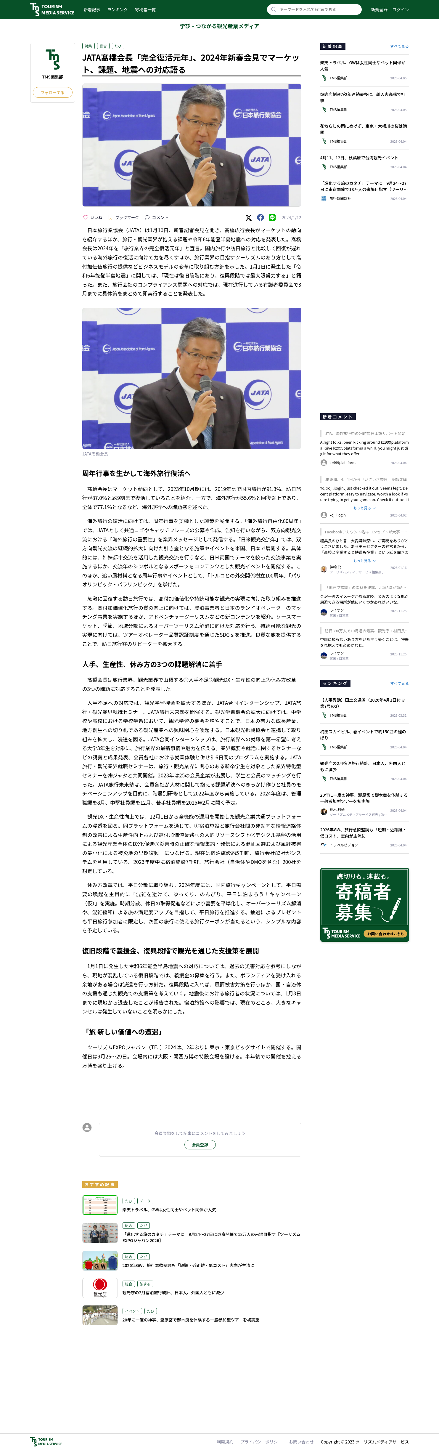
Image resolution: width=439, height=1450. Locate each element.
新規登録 (379, 9)
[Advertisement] (192, 1090)
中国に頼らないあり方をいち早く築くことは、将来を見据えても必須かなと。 (364, 642)
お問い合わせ (301, 1442)
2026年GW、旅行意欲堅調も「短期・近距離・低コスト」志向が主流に (189, 1265)
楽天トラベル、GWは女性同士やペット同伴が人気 (169, 1209)
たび (118, 45)
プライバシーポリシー (261, 1442)
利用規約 (225, 1442)
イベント (132, 1310)
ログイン (401, 9)
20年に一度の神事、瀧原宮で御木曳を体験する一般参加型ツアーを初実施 (191, 1320)
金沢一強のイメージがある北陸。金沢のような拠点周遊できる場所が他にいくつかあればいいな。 (364, 599)
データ (145, 1200)
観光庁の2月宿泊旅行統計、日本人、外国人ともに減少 (173, 1292)
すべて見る (399, 46)
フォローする (53, 92)
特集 (88, 45)
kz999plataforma (348, 448)
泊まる (145, 1283)
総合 (103, 45)
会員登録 (200, 1145)
